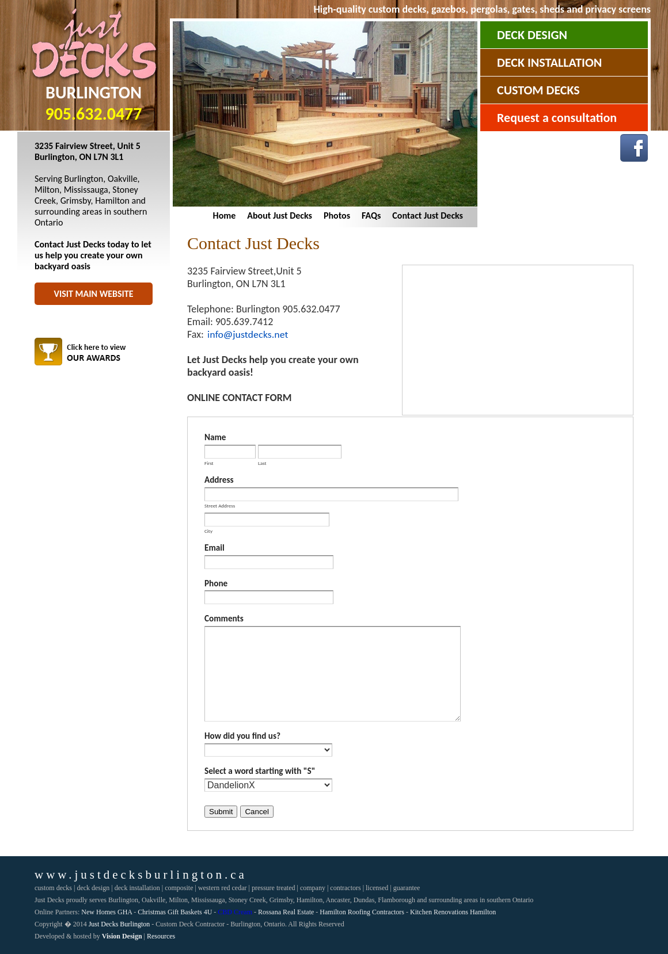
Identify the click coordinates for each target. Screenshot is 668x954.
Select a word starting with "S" (259, 771)
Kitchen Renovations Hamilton (453, 912)
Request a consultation (557, 117)
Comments (224, 618)
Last (262, 462)
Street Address (219, 505)
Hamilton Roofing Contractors (362, 912)
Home (224, 215)
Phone (215, 583)
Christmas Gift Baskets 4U (175, 912)
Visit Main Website (93, 293)
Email (214, 548)
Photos (337, 215)
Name (215, 437)
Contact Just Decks (427, 215)
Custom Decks (538, 90)
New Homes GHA (106, 912)
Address (219, 480)
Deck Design (532, 35)
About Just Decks (279, 215)
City (208, 530)
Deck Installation (549, 62)
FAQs (371, 215)
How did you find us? (242, 736)
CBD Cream (235, 912)
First (209, 462)
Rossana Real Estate (286, 912)
